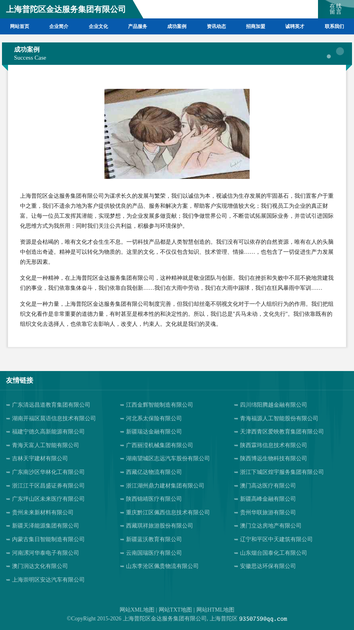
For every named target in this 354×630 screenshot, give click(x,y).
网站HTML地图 (215, 610)
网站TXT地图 (175, 610)
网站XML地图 (137, 610)
